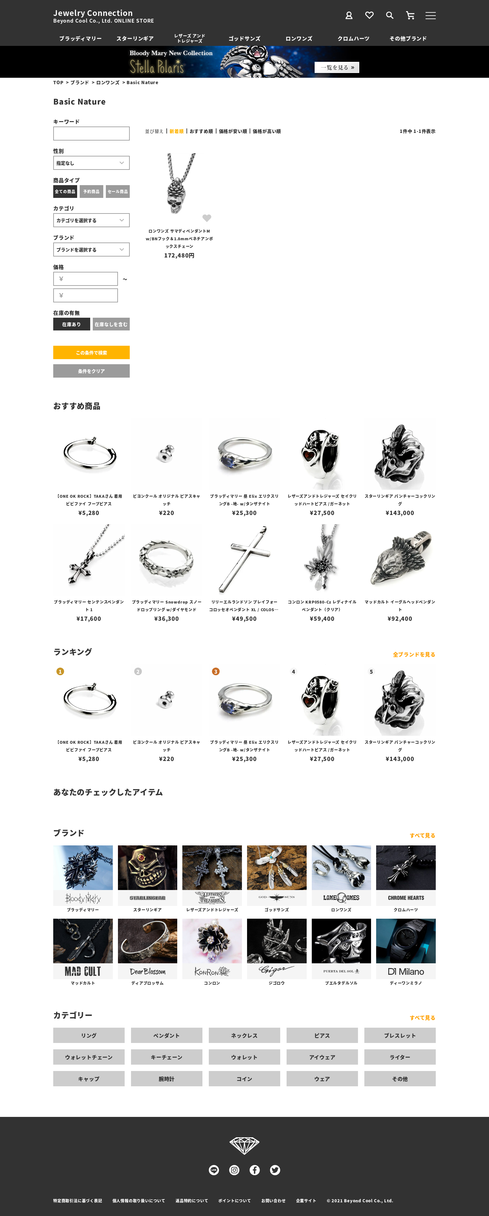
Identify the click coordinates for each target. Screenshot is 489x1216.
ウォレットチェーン (89, 1057)
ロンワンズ (299, 38)
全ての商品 (65, 191)
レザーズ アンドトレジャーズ (189, 38)
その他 (400, 1078)
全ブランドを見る (414, 654)
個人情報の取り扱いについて (139, 1200)
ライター (400, 1057)
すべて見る (423, 835)
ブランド (79, 82)
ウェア (322, 1078)
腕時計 (167, 1078)
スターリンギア (135, 38)
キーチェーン (167, 1057)
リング (89, 1035)
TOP (58, 82)
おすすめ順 (201, 131)
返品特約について (192, 1200)
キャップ (88, 1078)
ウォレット (244, 1057)
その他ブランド (408, 38)
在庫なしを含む (111, 324)
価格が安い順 (233, 131)
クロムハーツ (354, 38)
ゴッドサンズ (245, 38)
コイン (244, 1078)
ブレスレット (400, 1035)
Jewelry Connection (93, 12)
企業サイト (306, 1200)
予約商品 (91, 191)
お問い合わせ (273, 1200)
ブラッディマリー (80, 38)
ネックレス (244, 1035)
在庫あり (71, 324)
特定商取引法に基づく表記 (77, 1200)
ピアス (322, 1035)
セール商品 (118, 191)
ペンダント (166, 1035)
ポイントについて (234, 1200)
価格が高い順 (267, 131)
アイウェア (322, 1057)
